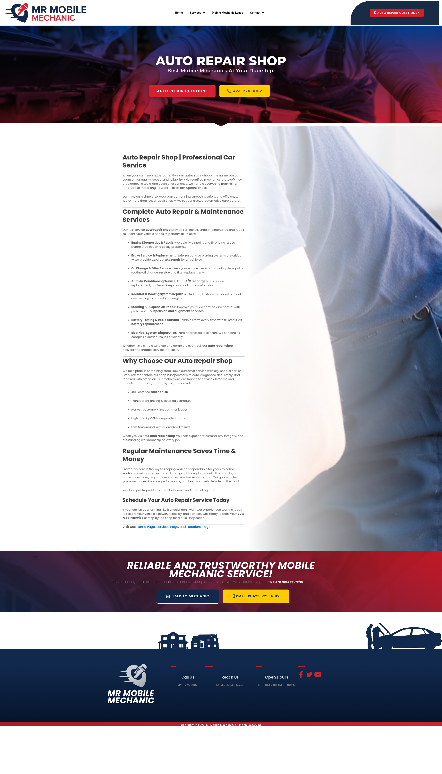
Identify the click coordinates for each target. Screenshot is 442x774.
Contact (257, 12)
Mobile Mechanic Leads (227, 12)
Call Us (188, 677)
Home (179, 12)
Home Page (146, 527)
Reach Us (230, 677)
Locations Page (198, 527)
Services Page (167, 527)
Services (197, 12)
